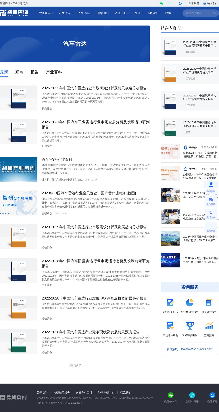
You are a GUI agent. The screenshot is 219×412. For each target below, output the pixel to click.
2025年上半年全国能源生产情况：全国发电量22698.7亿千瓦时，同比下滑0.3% (200, 197)
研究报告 (66, 13)
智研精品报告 (61, 392)
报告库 (104, 13)
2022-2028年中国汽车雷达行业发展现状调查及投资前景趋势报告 (94, 298)
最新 (4, 72)
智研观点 (46, 13)
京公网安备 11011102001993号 (136, 397)
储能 (188, 132)
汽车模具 (190, 105)
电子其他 (47, 284)
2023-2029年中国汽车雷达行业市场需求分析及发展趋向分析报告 (94, 227)
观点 (19, 72)
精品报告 (47, 108)
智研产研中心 (106, 392)
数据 (169, 13)
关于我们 (194, 3)
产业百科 (85, 13)
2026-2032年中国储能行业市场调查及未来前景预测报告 (199, 126)
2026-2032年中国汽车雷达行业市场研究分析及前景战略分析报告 (94, 88)
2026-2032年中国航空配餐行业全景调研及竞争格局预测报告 (199, 45)
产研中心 (122, 13)
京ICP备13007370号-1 (105, 397)
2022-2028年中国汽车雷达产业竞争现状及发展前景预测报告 (91, 332)
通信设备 (47, 247)
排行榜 (154, 13)
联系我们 (125, 392)
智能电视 (190, 78)
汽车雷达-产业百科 (57, 159)
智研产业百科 (84, 392)
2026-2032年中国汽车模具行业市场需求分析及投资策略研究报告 (199, 99)
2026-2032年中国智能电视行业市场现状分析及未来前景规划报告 (199, 72)
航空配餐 (190, 51)
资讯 (139, 13)
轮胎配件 (47, 145)
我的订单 (210, 3)
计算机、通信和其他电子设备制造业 (62, 179)
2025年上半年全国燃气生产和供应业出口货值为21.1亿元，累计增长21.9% (201, 218)
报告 (35, 72)
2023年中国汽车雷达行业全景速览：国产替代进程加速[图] (89, 193)
